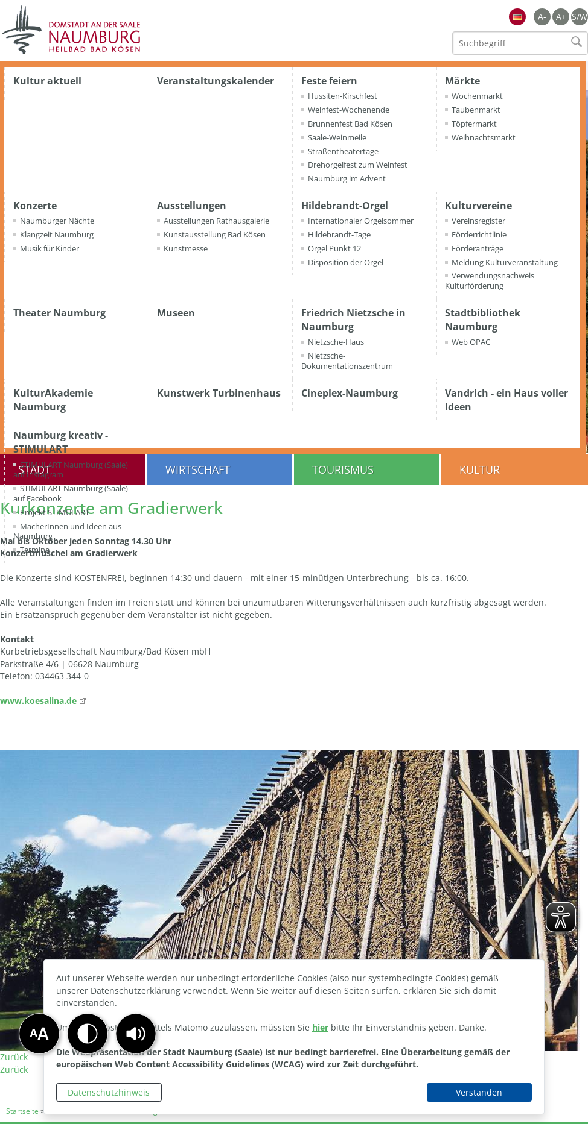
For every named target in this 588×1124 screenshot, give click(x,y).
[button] (136, 1034)
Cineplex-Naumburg (349, 393)
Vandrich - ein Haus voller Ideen (506, 399)
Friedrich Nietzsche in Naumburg (353, 319)
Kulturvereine (478, 205)
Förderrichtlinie (479, 234)
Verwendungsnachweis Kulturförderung (489, 280)
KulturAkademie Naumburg (53, 399)
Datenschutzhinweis (109, 1092)
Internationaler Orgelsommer (361, 220)
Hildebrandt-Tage (339, 234)
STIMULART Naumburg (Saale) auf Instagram (70, 469)
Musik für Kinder (49, 248)
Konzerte (35, 205)
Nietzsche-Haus (336, 341)
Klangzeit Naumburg (57, 234)
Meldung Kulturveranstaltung (505, 262)
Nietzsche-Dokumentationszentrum (347, 360)
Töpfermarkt (474, 123)
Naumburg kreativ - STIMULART (60, 442)
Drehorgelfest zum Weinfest (357, 164)
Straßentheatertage (343, 151)
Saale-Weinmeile (337, 137)
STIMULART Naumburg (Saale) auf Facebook (70, 493)
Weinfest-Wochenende (348, 109)
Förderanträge (477, 248)
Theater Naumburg (59, 312)
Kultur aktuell (47, 80)
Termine (35, 549)
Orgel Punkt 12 (334, 248)
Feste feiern (329, 80)
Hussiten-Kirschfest (342, 95)
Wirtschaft (197, 469)
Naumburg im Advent (347, 178)
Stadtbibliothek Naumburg (482, 319)
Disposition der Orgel (345, 262)
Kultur (479, 469)
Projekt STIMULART (54, 512)
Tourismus (343, 469)
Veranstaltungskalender (215, 80)
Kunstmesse (186, 248)
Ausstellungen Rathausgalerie (216, 220)
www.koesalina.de (38, 700)
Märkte (462, 80)
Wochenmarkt (477, 95)
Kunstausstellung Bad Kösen (215, 234)
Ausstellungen (191, 205)
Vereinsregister (478, 220)
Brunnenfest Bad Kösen (350, 123)
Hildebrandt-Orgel (344, 205)
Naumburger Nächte (57, 220)
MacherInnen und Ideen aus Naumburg (67, 531)
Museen (176, 312)
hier (320, 1027)
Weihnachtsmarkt (484, 137)
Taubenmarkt (476, 109)
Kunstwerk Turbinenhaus (219, 393)
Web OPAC (471, 341)
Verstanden (479, 1092)
